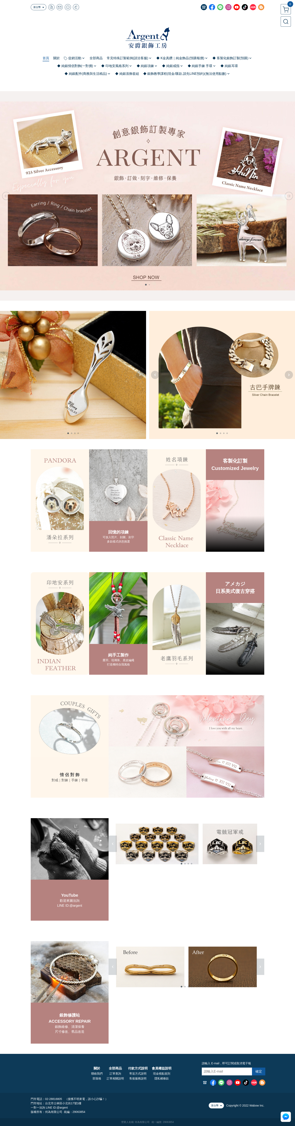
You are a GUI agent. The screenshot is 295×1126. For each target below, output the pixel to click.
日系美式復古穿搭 (235, 591)
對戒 (55, 780)
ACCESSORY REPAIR (70, 1021)
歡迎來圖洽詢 (69, 900)
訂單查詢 (115, 1073)
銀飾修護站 (69, 1015)
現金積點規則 (161, 1073)
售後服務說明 (137, 1078)
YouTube (69, 895)
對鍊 (64, 780)
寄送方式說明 (137, 1073)
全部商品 (115, 1068)
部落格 (97, 1078)
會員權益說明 (161, 1068)
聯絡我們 (97, 1073)
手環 (84, 780)
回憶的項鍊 (118, 532)
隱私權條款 (161, 1078)
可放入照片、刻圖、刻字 (118, 537)
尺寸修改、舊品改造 (69, 1031)
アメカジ (235, 584)
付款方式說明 (138, 1068)
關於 (97, 1068)
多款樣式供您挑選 (118, 541)
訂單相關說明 (115, 1078)
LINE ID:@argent (69, 905)
